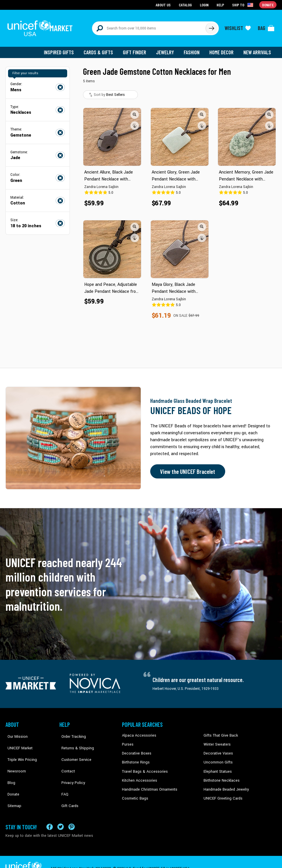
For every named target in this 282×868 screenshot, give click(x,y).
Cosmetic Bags (134, 793)
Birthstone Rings (135, 758)
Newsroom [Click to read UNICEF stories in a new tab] (14, 758)
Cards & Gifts (101, 49)
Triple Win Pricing (19, 749)
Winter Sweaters (216, 741)
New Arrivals (257, 49)
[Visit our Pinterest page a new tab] (71, 813)
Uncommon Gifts (217, 758)
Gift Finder (137, 49)
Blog (9, 767)
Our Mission (15, 732)
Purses (127, 741)
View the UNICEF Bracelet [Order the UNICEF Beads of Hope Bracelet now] (186, 468)
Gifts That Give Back (220, 732)
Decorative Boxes (136, 749)
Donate (11, 776)
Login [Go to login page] (204, 4)
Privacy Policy (70, 767)
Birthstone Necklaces (220, 776)
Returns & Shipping (74, 741)
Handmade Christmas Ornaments (149, 784)
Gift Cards (67, 784)
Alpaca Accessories (137, 732)
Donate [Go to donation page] (268, 4)
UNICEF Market (17, 741)
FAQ (62, 776)
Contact (65, 758)
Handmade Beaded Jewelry (225, 784)
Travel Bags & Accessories (143, 767)
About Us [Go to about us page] (164, 4)
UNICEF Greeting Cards (222, 793)
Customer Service (73, 749)
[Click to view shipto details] (243, 4)
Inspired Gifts (63, 49)
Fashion (193, 49)
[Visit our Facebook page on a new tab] (49, 813)
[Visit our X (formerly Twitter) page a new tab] (60, 813)
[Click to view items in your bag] (266, 26)
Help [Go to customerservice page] (221, 4)
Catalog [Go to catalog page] (186, 4)
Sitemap (12, 784)
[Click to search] (211, 26)
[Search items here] (149, 26)
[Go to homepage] (41, 26)
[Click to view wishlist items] (237, 26)
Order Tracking (70, 732)
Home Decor (222, 49)
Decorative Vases (217, 749)
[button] (134, 111)
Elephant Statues (217, 767)
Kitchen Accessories (138, 776)
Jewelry (167, 49)
